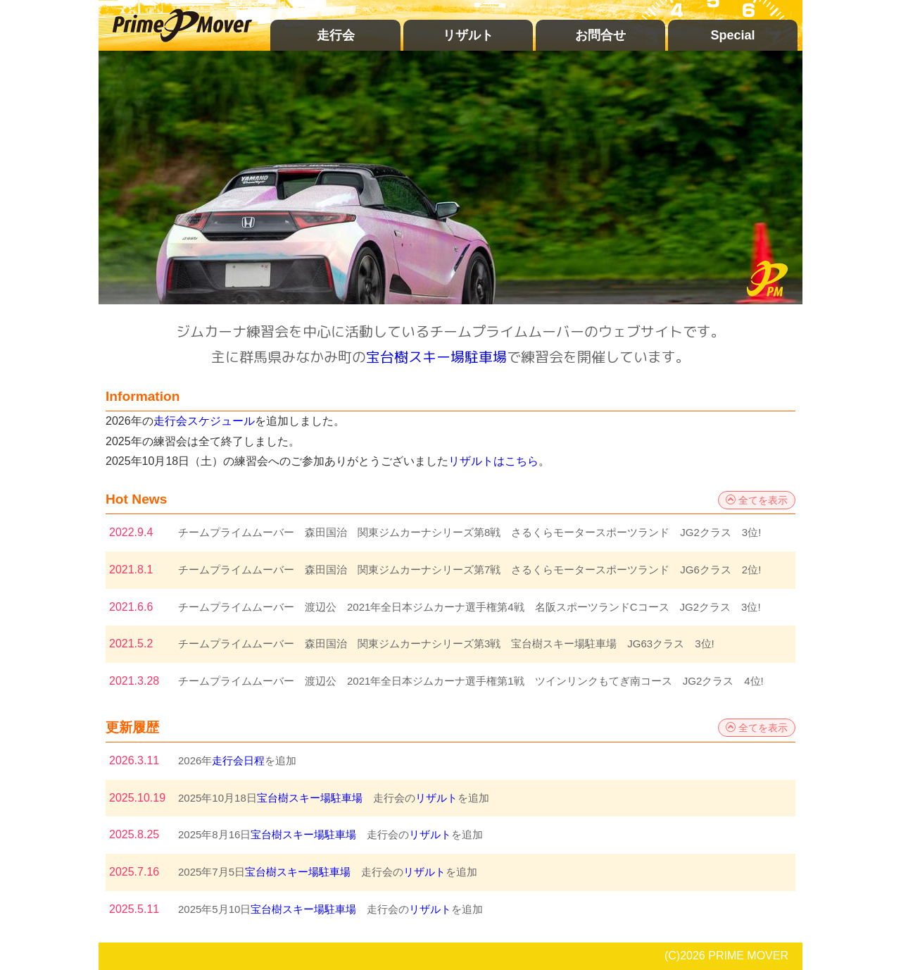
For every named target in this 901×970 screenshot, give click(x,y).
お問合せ (600, 35)
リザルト (468, 35)
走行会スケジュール (204, 421)
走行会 (336, 35)
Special (732, 35)
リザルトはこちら (493, 461)
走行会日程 (238, 760)
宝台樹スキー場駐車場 (436, 356)
